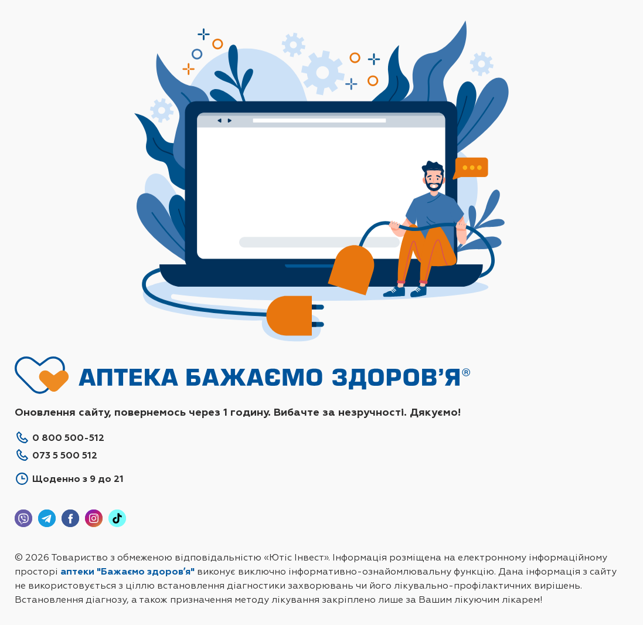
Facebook (70, 518)
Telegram (47, 518)
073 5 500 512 (64, 455)
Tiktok (117, 518)
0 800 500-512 (68, 437)
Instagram (94, 518)
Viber (23, 518)
